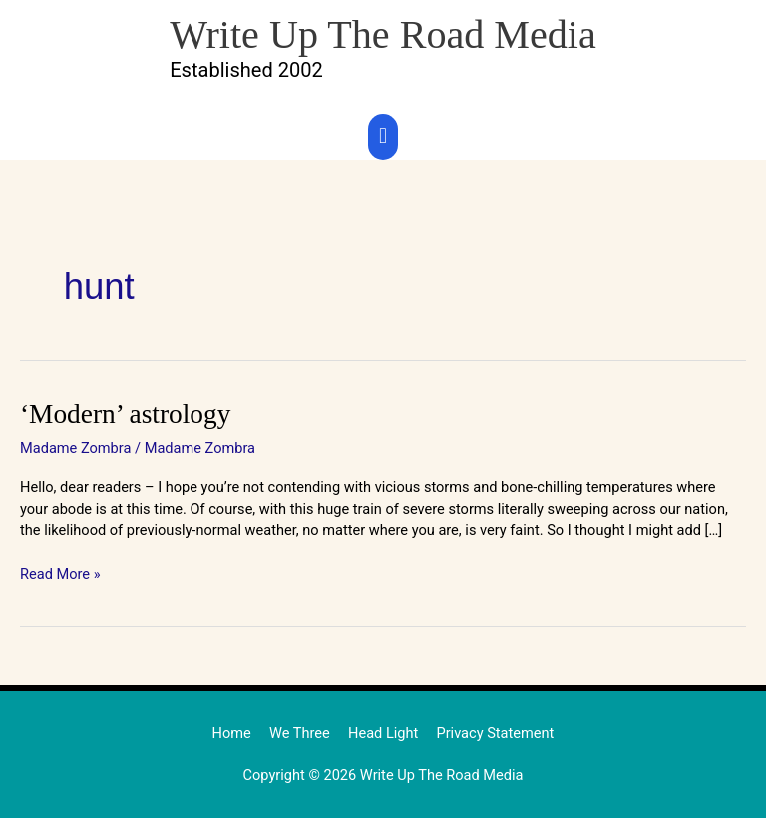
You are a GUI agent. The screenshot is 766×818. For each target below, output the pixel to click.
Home (231, 733)
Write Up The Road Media (383, 34)
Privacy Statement (495, 733)
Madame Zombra (75, 448)
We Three (299, 733)
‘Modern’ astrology (125, 414)
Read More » (60, 573)
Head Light (383, 733)
